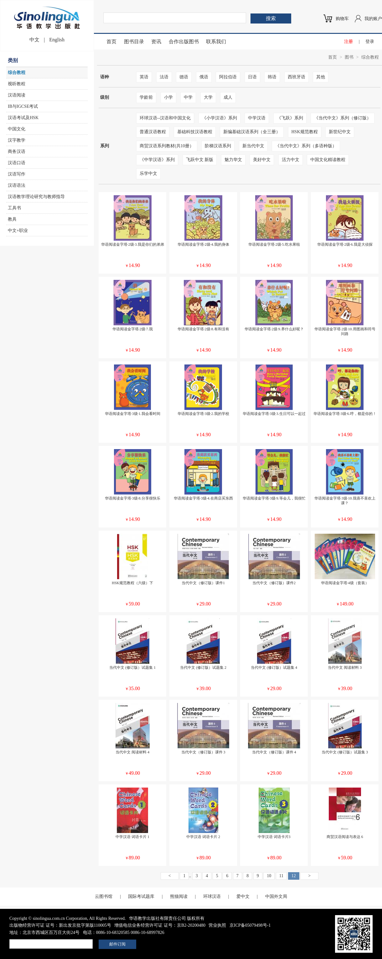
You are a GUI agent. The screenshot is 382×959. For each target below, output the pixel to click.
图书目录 (134, 41)
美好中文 (262, 159)
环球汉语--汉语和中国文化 (165, 118)
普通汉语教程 (153, 131)
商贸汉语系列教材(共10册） (167, 146)
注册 (348, 41)
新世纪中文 (340, 131)
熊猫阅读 (179, 896)
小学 (168, 97)
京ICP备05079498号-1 (250, 925)
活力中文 (290, 159)
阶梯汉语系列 (218, 146)
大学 (208, 97)
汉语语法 (16, 185)
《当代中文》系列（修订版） (342, 118)
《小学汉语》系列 (219, 118)
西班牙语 (296, 77)
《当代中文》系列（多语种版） (306, 146)
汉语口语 (16, 162)
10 (269, 875)
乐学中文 (148, 173)
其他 (320, 77)
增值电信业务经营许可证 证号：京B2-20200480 (159, 925)
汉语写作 (16, 174)
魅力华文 (233, 159)
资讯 (156, 41)
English (57, 39)
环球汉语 (212, 896)
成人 (228, 97)
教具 (12, 219)
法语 (164, 77)
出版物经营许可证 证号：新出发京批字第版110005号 (60, 925)
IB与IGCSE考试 (23, 106)
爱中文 (243, 896)
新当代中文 (253, 146)
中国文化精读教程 (327, 159)
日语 (252, 77)
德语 (183, 77)
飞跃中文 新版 (200, 159)
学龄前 (146, 97)
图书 (349, 57)
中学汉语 (257, 118)
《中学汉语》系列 (157, 159)
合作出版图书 (184, 41)
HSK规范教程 (305, 131)
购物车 (342, 18)
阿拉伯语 (228, 77)
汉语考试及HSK (23, 117)
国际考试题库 (141, 896)
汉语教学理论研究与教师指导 (36, 196)
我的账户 (373, 18)
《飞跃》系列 (290, 118)
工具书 (14, 208)
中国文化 (16, 129)
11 (281, 875)
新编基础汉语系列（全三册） (251, 131)
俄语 (203, 77)
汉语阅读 (16, 95)
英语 (144, 77)
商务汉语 (16, 151)
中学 (188, 97)
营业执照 (217, 925)
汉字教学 (16, 140)
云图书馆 (103, 896)
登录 (369, 41)
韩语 (272, 77)
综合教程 (16, 72)
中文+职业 (18, 230)
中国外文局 (276, 896)
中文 (34, 39)
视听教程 (16, 83)
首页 (111, 41)
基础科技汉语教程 (194, 131)
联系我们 (216, 41)
